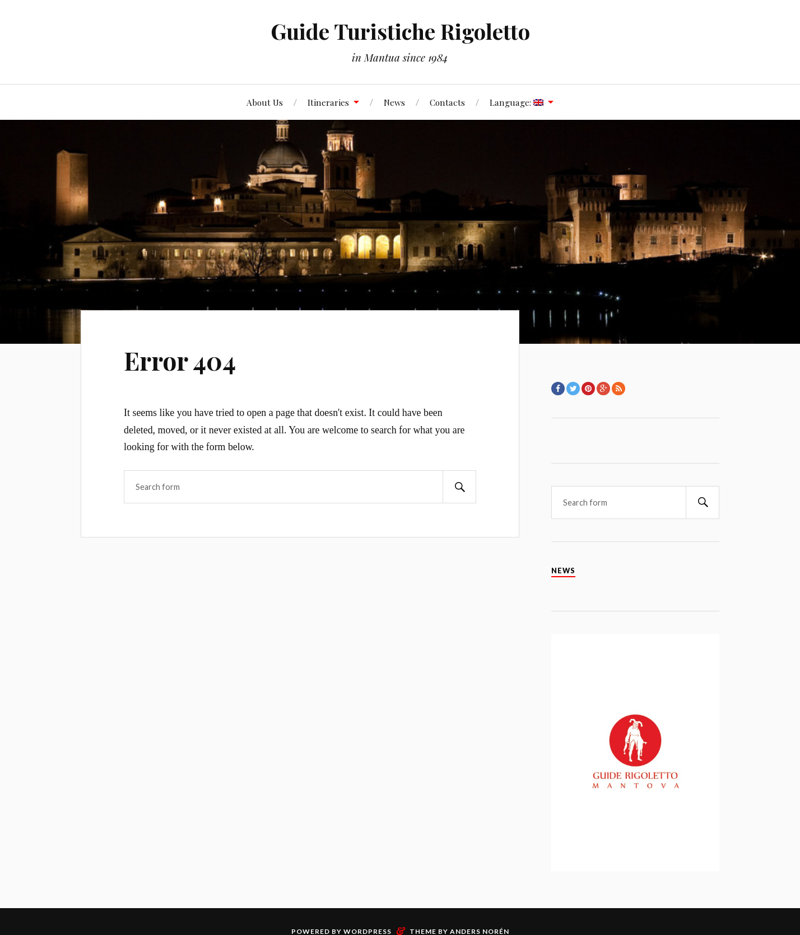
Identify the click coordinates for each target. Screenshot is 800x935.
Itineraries (328, 102)
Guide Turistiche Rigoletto (400, 31)
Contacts (447, 102)
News (394, 102)
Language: (516, 102)
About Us (264, 102)
